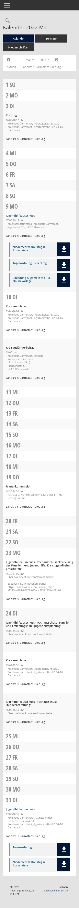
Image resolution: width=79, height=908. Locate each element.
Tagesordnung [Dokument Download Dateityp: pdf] (22, 847)
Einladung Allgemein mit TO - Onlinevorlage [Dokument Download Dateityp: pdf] (32, 279)
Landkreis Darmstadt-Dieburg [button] (43, 67)
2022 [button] (44, 60)
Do (13, 164)
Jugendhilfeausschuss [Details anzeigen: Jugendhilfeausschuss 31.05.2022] (20, 809)
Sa (12, 185)
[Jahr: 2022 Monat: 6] (56, 59)
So (13, 85)
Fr (12, 174)
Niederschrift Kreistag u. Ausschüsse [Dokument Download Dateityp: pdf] (29, 248)
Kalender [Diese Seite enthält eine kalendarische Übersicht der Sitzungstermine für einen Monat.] (19, 38)
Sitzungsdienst (56, 890)
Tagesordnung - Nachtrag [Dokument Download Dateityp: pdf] (30, 263)
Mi (13, 153)
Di (12, 106)
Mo (14, 95)
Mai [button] (30, 60)
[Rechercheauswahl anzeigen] (6, 21)
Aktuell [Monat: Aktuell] (11, 67)
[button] (63, 249)
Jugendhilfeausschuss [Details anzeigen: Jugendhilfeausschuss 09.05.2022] (20, 215)
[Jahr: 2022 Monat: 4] (8, 59)
